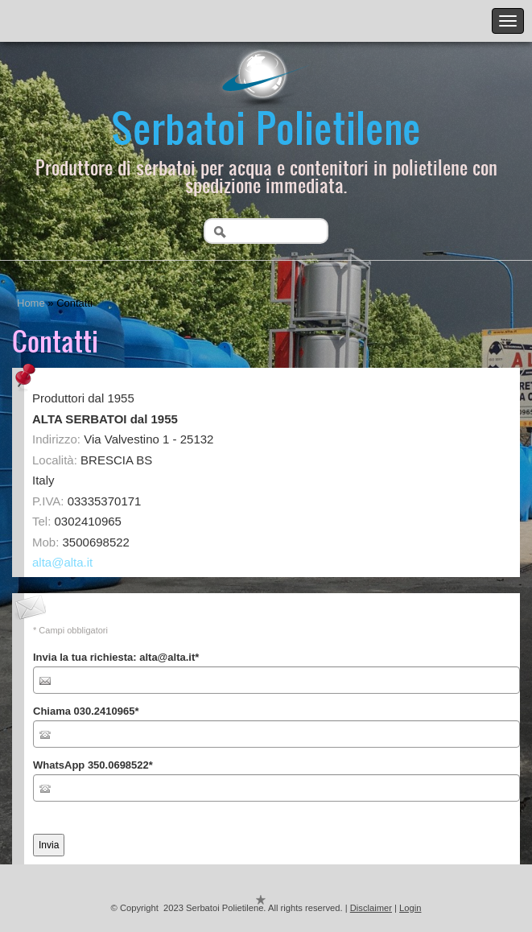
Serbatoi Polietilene (266, 127)
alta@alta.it (62, 562)
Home (31, 303)
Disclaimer (371, 908)
